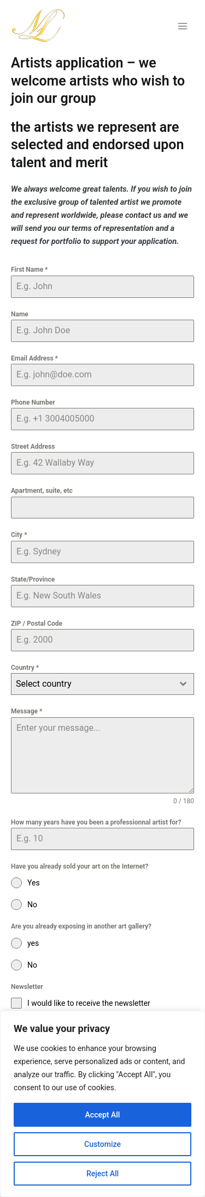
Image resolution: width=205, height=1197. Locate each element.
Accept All (102, 1114)
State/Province (33, 579)
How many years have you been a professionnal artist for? (96, 822)
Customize (102, 1144)
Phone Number (33, 402)
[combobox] (102, 684)
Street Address (33, 446)
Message (27, 711)
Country (25, 667)
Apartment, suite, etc (42, 490)
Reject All (102, 1173)
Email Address (34, 358)
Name (19, 314)
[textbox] (92, 684)
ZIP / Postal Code (36, 623)
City (19, 535)
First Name (29, 269)
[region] (102, 1104)
